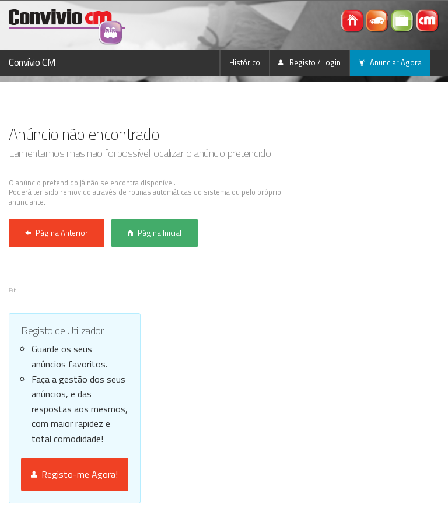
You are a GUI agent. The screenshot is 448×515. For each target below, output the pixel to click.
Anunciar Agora (390, 62)
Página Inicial (154, 233)
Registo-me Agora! (74, 474)
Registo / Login (309, 62)
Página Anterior (56, 233)
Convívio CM (32, 62)
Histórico (244, 62)
